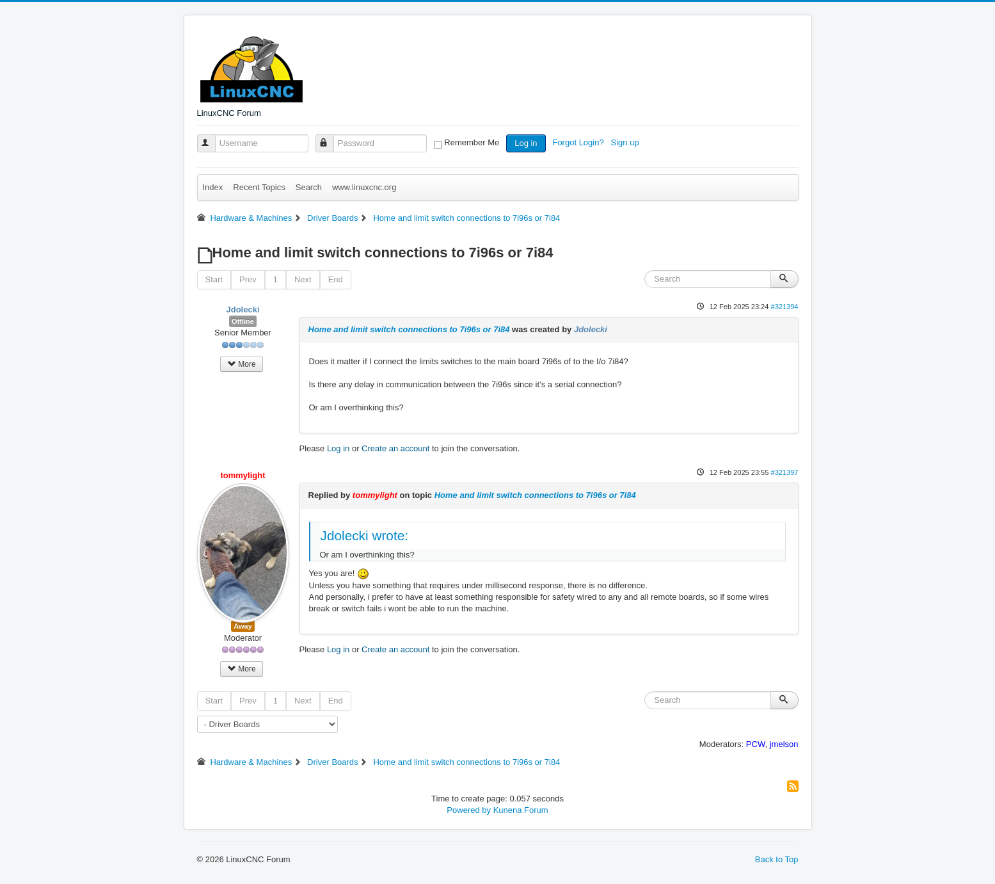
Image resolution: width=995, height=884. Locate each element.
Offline (243, 321)
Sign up (626, 142)
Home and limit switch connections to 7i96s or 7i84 (409, 329)
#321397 (784, 472)
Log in (525, 143)
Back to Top (777, 859)
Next (303, 279)
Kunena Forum (520, 810)
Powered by (469, 810)
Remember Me (471, 142)
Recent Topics (259, 187)
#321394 (784, 306)
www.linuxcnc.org (364, 187)
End (335, 279)
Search (309, 187)
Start (214, 279)
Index (213, 187)
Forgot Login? (579, 142)
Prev (248, 279)
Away (243, 626)
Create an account (395, 448)
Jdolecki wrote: (365, 535)
